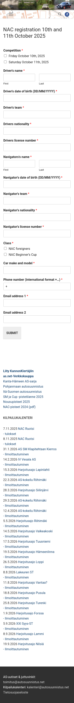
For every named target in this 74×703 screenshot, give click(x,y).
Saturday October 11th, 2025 (29, 62)
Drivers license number (20, 140)
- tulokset (9, 434)
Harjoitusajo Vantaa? (32, 582)
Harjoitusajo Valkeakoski (35, 531)
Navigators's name (17, 157)
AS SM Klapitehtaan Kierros (37, 449)
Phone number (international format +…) (32, 280)
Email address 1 (15, 296)
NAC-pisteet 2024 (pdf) (19, 407)
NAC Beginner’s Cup (23, 255)
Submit (12, 333)
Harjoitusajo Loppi (31, 562)
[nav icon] (11, 14)
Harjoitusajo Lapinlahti (34, 470)
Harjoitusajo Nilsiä (31, 644)
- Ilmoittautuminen (16, 454)
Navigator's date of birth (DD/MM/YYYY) (32, 177)
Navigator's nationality (20, 210)
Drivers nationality (17, 124)
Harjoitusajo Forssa (30, 613)
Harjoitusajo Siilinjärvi (33, 490)
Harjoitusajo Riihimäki (31, 521)
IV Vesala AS (27, 459)
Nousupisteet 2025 (16, 402)
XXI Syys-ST (24, 623)
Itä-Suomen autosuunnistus (22, 392)
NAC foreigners (19, 249)
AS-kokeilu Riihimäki (32, 480)
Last (41, 83)
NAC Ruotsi (26, 429)
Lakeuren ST (25, 572)
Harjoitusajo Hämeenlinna (36, 552)
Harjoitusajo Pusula (31, 593)
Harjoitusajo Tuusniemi (34, 541)
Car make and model (19, 263)
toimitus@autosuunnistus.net (23, 682)
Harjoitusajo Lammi (30, 634)
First (5, 83)
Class (8, 243)
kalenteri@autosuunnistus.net (48, 687)
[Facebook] (67, 14)
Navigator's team (16, 194)
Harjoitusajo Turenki (32, 603)
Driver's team (13, 107)
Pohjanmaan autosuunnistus (23, 386)
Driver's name (14, 71)
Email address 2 (14, 312)
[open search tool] (60, 14)
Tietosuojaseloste (15, 692)
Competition (13, 50)
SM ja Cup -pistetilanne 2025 (23, 397)
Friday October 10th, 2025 (27, 56)
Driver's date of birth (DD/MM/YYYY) (30, 91)
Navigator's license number (23, 227)
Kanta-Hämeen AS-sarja (20, 381)
